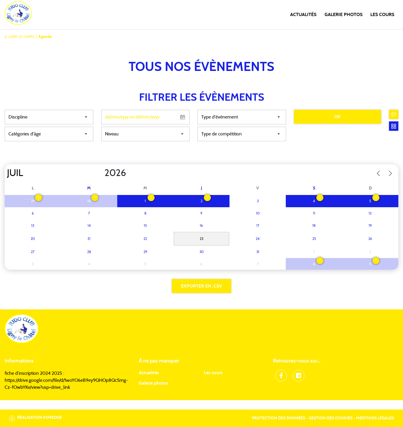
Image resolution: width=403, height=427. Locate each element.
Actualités (303, 14)
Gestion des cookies (331, 418)
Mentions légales (375, 418)
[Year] (100, 173)
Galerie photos (343, 14)
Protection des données (278, 418)
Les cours (382, 14)
